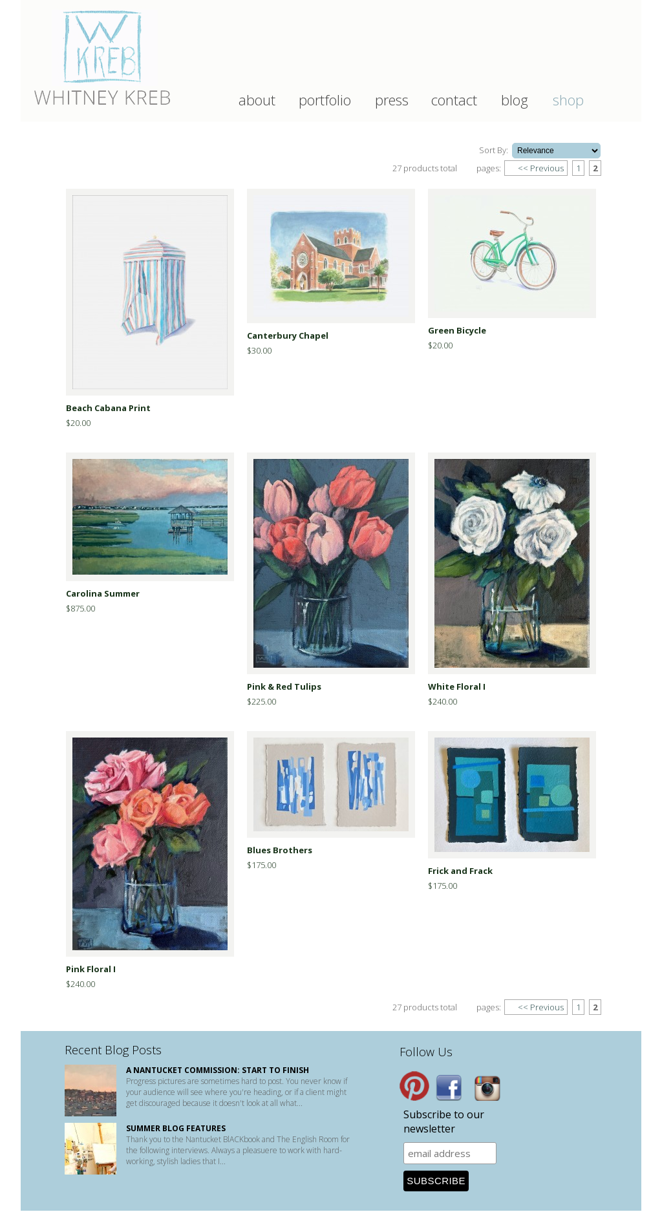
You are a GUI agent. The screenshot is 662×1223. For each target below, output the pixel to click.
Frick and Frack (460, 871)
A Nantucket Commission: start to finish (217, 1070)
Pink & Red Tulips (284, 686)
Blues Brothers (279, 850)
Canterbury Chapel (287, 335)
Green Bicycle (457, 330)
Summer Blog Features (176, 1128)
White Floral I (457, 686)
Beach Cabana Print (108, 408)
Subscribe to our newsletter (443, 1121)
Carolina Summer (103, 593)
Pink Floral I (91, 969)
